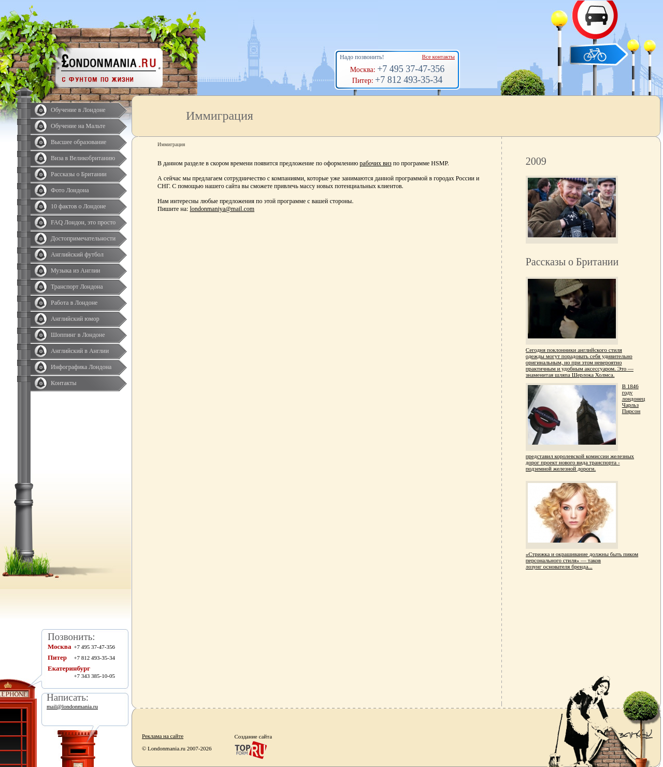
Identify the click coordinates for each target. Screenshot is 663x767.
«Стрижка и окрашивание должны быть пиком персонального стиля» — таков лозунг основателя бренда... (582, 560)
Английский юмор (75, 318)
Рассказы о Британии (79, 174)
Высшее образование (78, 142)
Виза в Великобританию (83, 158)
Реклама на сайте (162, 736)
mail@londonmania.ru (72, 706)
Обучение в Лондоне (78, 109)
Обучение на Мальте (78, 126)
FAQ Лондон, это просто (83, 222)
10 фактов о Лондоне (78, 206)
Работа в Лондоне (74, 302)
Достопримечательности (83, 238)
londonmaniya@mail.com (222, 208)
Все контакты (438, 56)
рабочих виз (375, 163)
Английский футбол (77, 254)
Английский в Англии (80, 350)
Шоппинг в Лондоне (78, 334)
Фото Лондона (70, 190)
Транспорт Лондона (77, 286)
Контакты (64, 383)
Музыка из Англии (75, 270)
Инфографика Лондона (81, 367)
